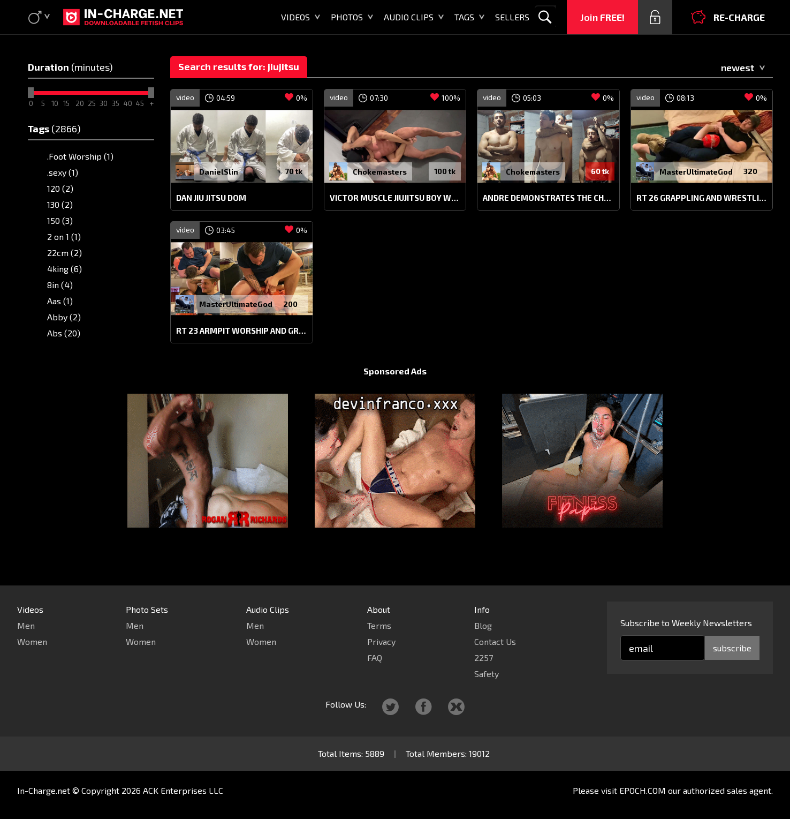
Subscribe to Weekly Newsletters (686, 623)
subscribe (732, 648)
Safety (486, 673)
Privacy (381, 641)
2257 (483, 657)
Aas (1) (60, 301)
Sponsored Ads (395, 391)
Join (602, 17)
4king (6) (64, 269)
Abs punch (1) (73, 349)
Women (32, 641)
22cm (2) (64, 252)
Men (26, 625)
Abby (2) (64, 317)
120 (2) (60, 188)
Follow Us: (345, 704)
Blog (483, 625)
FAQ (374, 657)
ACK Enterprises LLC (183, 790)
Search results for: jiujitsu (238, 66)
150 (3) (60, 220)
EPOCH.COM (642, 790)
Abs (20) (63, 333)
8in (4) (60, 285)
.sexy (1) (62, 172)
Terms (379, 625)
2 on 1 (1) (64, 236)
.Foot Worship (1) (80, 156)
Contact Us (495, 641)
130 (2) (60, 204)
